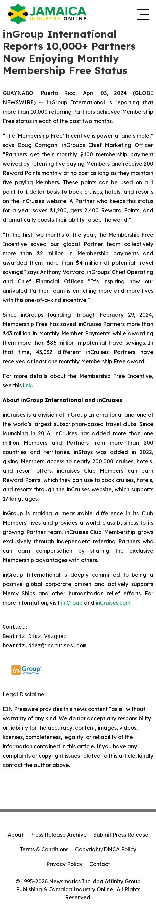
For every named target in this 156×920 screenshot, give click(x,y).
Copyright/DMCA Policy (105, 849)
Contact (99, 864)
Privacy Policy (64, 864)
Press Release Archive (58, 834)
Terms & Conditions (44, 849)
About (15, 834)
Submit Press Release (120, 834)
